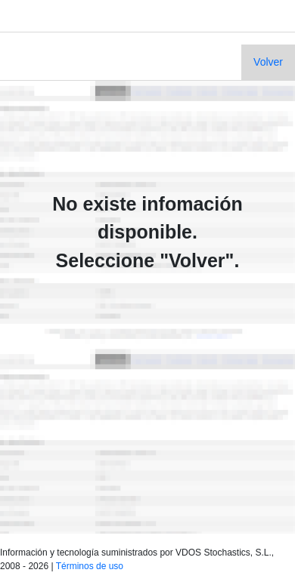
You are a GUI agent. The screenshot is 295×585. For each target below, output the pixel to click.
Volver (268, 62)
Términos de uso (89, 566)
